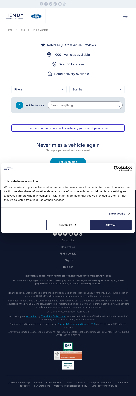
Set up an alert (68, 161)
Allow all (110, 224)
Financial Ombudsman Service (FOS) (77, 324)
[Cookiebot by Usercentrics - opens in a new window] (116, 168)
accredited (31, 316)
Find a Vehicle (68, 253)
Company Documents (100, 382)
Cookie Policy (53, 382)
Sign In (69, 260)
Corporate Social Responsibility (70, 385)
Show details (117, 213)
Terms (68, 382)
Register (68, 266)
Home (9, 29)
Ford (22, 29)
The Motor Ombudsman (53, 316)
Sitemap (80, 382)
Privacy (38, 382)
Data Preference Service (104, 385)
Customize (67, 224)
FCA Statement (42, 385)
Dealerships (68, 246)
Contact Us (68, 240)
